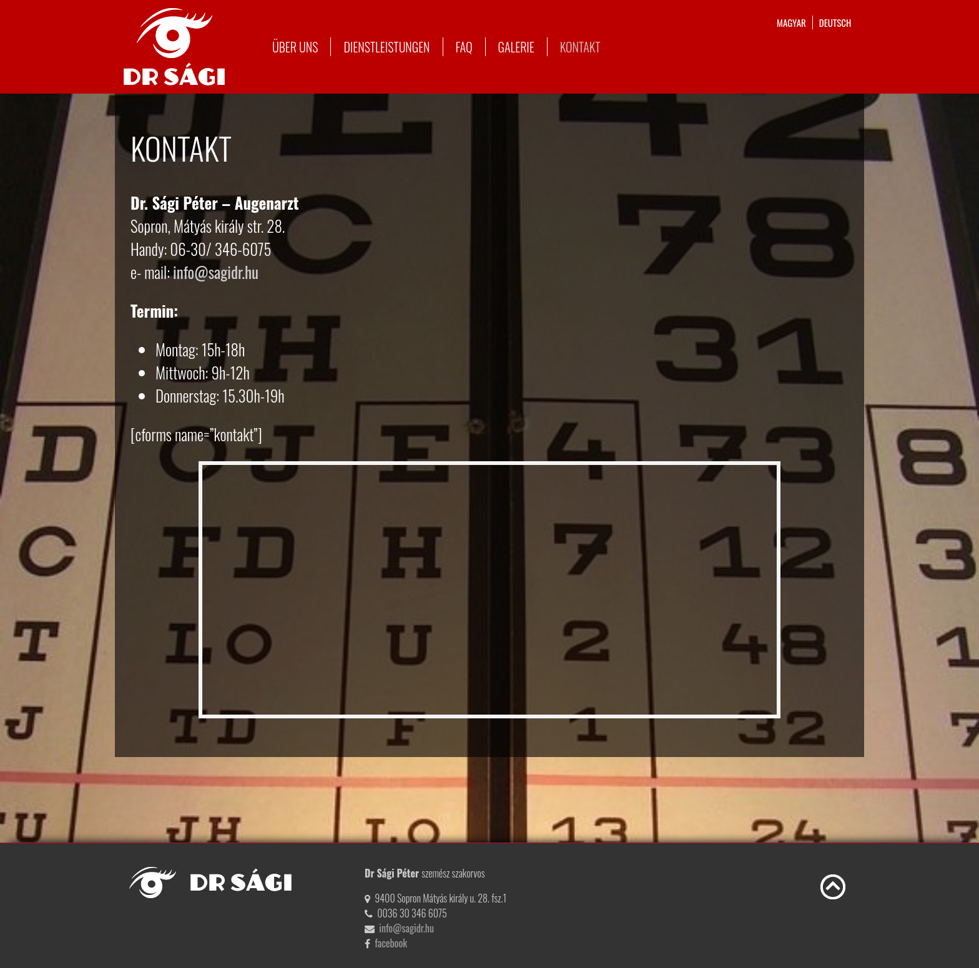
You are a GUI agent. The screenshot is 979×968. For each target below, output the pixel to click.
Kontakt (580, 46)
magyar (791, 22)
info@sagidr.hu (215, 271)
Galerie (516, 46)
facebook (391, 943)
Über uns (295, 46)
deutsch (835, 22)
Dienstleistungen (386, 46)
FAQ (464, 46)
